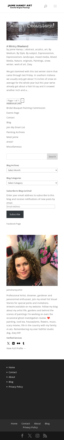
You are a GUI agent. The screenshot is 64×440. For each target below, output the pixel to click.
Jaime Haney (16, 49)
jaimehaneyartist (14, 289)
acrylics (39, 49)
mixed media (42, 56)
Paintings (38, 60)
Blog (8, 122)
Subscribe (15, 214)
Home (12, 367)
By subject (31, 53)
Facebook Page (13, 223)
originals (27, 60)
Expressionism (46, 53)
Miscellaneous (14, 146)
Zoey (29, 64)
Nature (18, 60)
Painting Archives (15, 132)
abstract (29, 49)
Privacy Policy (16, 386)
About (12, 376)
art (45, 49)
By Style (21, 53)
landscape (28, 56)
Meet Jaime (12, 137)
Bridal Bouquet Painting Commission (25, 107)
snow (47, 60)
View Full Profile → (16, 348)
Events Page (12, 112)
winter (9, 64)
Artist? (9, 141)
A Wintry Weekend (17, 46)
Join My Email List (15, 127)
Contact (10, 117)
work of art (20, 64)
